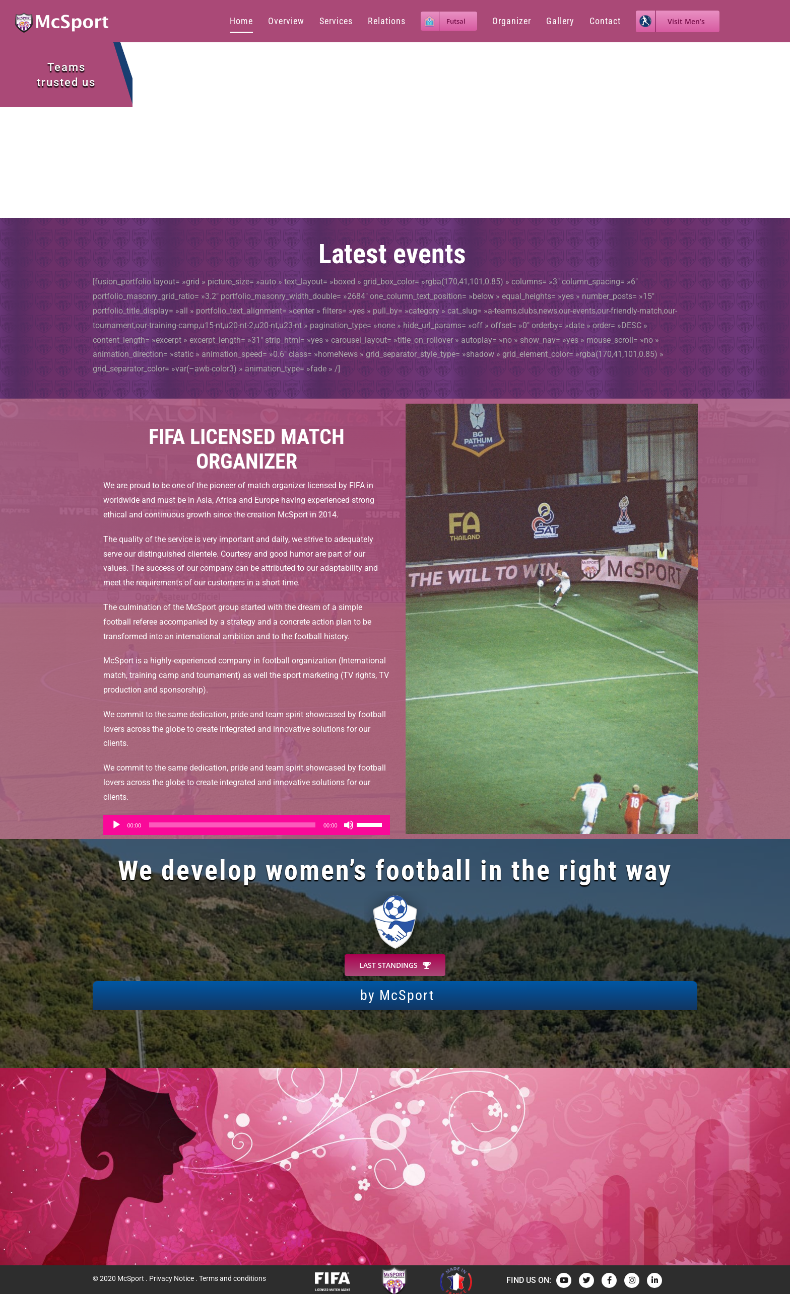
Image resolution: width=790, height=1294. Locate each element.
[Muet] (349, 825)
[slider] (232, 824)
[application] (246, 825)
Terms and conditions (232, 1278)
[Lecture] (116, 825)
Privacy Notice (171, 1278)
